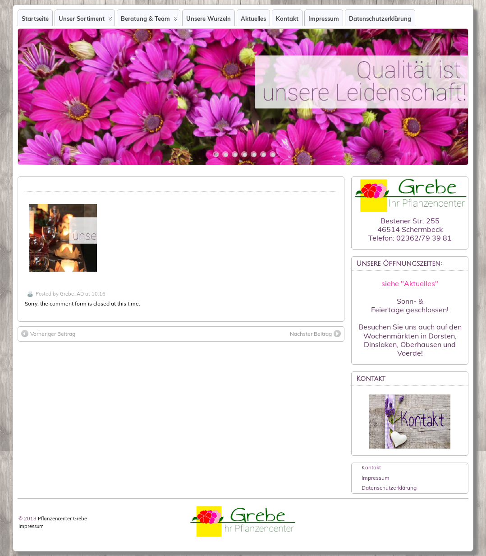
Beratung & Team (149, 20)
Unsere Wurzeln (208, 18)
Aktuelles (253, 18)
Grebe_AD (72, 294)
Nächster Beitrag (315, 333)
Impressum (323, 18)
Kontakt (287, 18)
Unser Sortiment (85, 20)
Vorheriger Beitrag (48, 333)
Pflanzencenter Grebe (62, 518)
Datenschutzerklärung (380, 18)
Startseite (35, 18)
